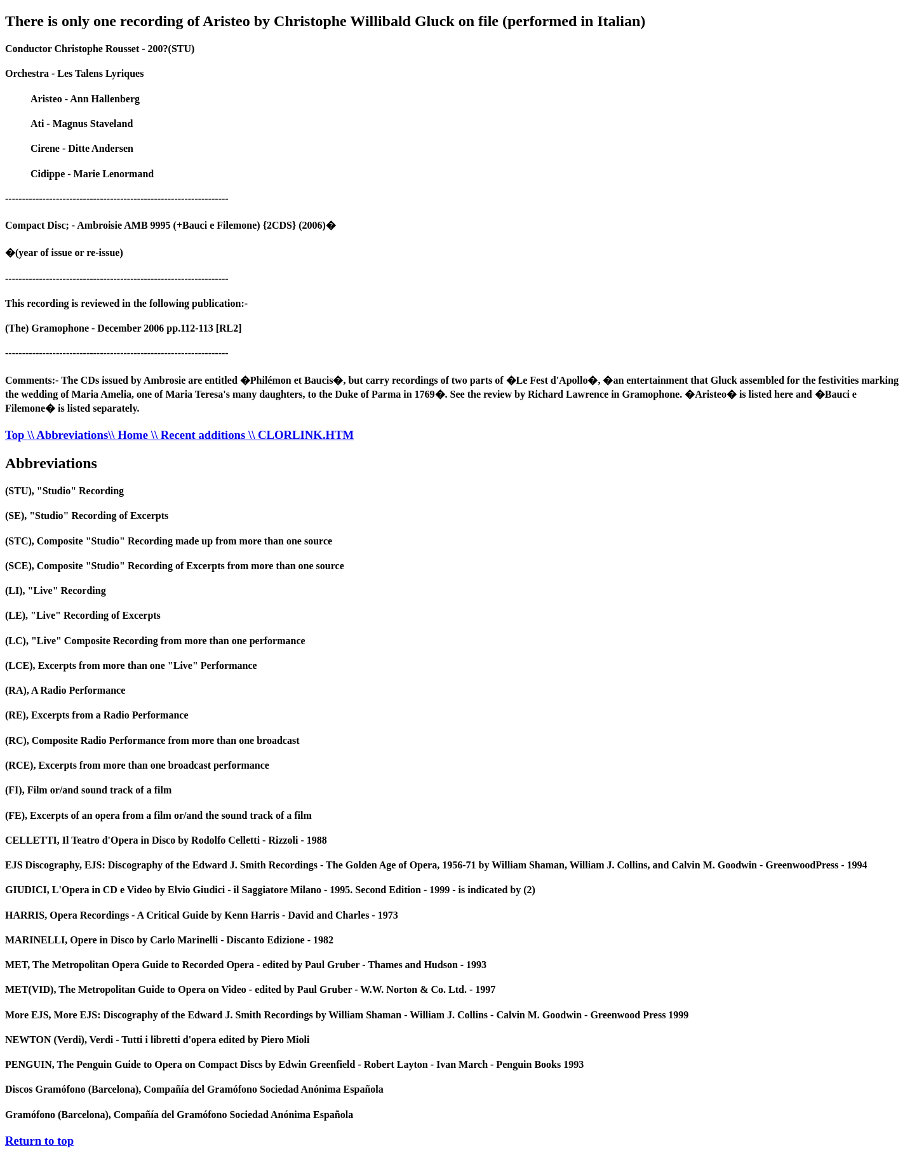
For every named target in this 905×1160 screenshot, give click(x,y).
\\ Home (129, 435)
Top (16, 435)
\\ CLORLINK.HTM (301, 435)
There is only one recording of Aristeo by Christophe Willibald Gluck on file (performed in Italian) (325, 21)
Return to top (39, 1140)
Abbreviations (51, 463)
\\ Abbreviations (67, 435)
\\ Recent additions (199, 435)
